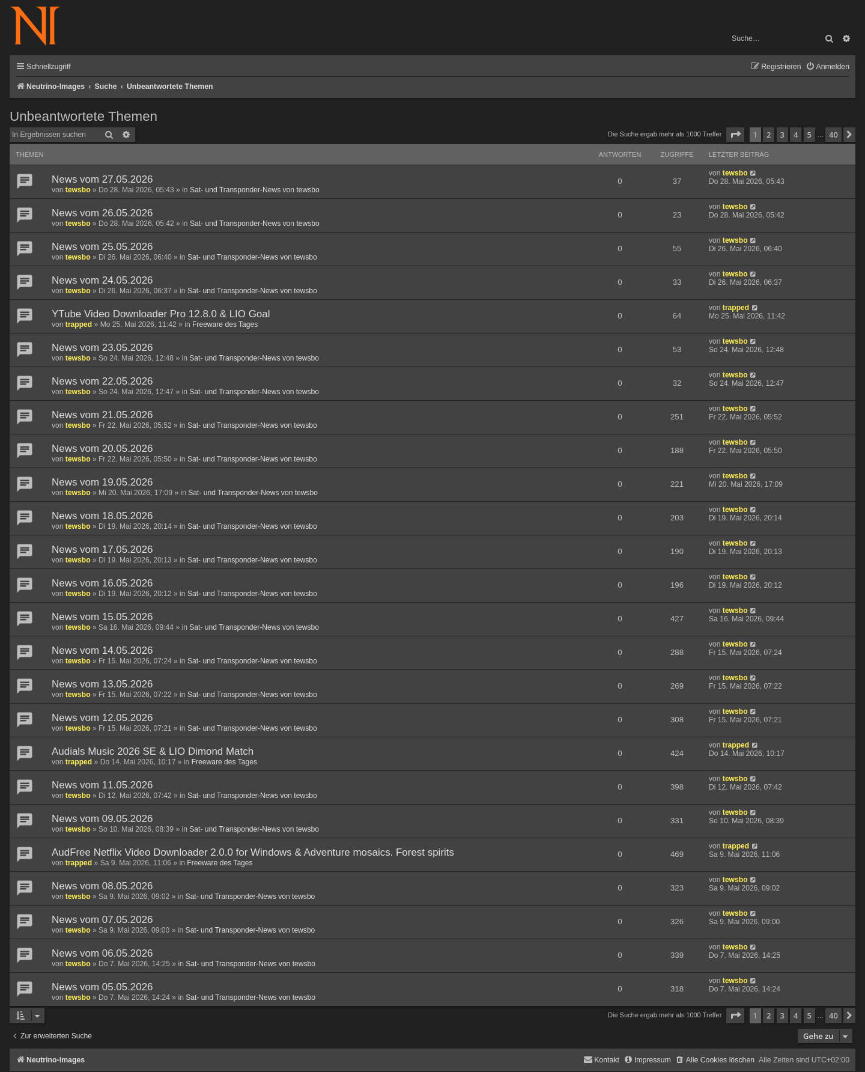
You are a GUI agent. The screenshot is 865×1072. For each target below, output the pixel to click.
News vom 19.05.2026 (102, 482)
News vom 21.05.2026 (102, 415)
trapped (78, 324)
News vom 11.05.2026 (102, 785)
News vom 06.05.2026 (102, 953)
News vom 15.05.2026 (102, 617)
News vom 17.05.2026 (102, 549)
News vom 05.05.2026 (102, 987)
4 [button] (796, 134)
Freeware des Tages (225, 324)
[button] (735, 134)
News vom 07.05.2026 (102, 919)
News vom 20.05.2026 (102, 448)
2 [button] (768, 134)
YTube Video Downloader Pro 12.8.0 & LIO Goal (161, 314)
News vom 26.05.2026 (102, 213)
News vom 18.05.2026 (102, 516)
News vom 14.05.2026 (102, 650)
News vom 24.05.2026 (102, 280)
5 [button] (809, 134)
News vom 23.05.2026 (102, 347)
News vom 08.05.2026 (102, 886)
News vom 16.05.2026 (102, 583)
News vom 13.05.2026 (102, 684)
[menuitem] (827, 67)
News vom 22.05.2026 (102, 381)
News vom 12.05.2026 (102, 717)
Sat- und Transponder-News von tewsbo (255, 190)
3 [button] (782, 134)
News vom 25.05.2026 (102, 246)
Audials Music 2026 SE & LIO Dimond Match (152, 751)
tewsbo (78, 190)
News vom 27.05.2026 (102, 179)
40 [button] (833, 134)
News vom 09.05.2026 (102, 818)
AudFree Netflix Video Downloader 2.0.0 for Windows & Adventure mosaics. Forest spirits (253, 852)
